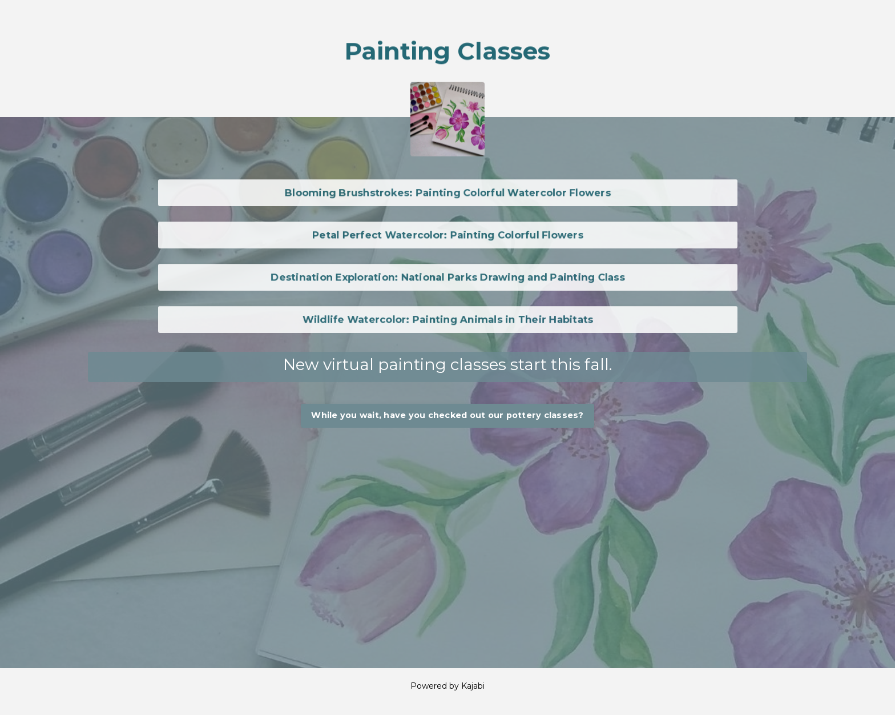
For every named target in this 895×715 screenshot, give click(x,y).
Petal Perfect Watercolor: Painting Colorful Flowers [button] (447, 234)
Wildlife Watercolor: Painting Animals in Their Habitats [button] (447, 319)
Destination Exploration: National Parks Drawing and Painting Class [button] (447, 277)
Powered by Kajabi (447, 686)
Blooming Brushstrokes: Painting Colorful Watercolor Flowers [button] (447, 192)
